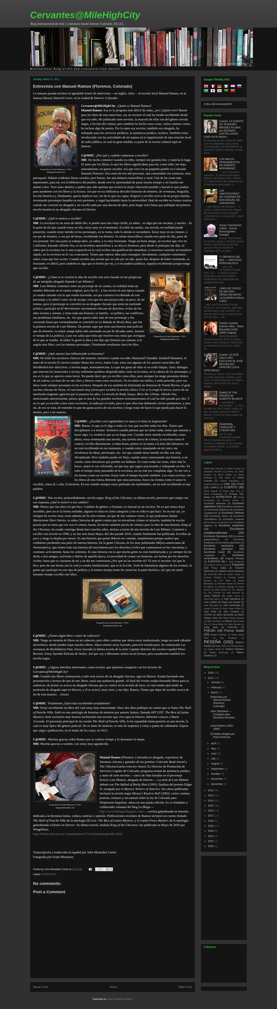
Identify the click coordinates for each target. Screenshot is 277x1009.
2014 (211, 800)
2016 (211, 810)
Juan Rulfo (210, 611)
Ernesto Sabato (230, 500)
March (215, 692)
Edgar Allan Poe (231, 491)
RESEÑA (212, 641)
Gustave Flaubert (212, 577)
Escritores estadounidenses (224, 530)
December (217, 784)
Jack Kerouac (233, 593)
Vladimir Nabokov (234, 649)
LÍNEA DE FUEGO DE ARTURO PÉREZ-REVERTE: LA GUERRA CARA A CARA (231, 294)
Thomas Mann (237, 646)
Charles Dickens (211, 484)
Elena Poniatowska (213, 494)
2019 (211, 825)
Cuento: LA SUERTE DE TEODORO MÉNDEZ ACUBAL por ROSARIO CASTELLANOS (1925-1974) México (223, 129)
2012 (211, 790)
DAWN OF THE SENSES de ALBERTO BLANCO (231, 395)
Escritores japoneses (229, 542)
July (213, 758)
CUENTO (230, 487)
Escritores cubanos (233, 519)
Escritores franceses (215, 536)
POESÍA (210, 630)
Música (228, 621)
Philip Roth (211, 627)
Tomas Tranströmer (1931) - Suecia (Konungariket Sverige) (230, 230)
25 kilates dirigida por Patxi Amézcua (222, 735)
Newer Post (40, 987)
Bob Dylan (224, 478)
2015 (211, 805)
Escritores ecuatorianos (218, 522)
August (215, 763)
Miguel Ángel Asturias (233, 618)
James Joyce (233, 596)
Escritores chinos (219, 516)
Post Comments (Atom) (119, 999)
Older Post (185, 987)
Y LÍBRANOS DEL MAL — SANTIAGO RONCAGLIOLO (230, 260)
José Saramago (231, 605)
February (216, 687)
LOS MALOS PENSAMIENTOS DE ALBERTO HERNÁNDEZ (229, 164)
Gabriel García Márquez (231, 571)
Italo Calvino (221, 590)
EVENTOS (214, 561)
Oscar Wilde (217, 624)
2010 (211, 672)
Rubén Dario (221, 646)
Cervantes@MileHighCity (85, 15)
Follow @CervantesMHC (218, 104)
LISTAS (208, 614)
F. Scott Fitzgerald (235, 562)
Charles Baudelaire (229, 481)
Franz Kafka (218, 568)
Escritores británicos (218, 509)
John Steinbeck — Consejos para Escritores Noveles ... (222, 716)
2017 (211, 815)
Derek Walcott (211, 491)
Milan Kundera (214, 621)
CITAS (240, 483)
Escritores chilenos (233, 512)
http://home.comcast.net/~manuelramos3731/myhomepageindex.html (77, 834)
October (216, 773)
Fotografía (238, 564)
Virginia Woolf (214, 649)
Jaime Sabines (212, 596)
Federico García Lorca (217, 565)
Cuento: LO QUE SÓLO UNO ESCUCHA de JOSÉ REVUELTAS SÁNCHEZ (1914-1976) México (223, 362)
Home (113, 987)
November (217, 778)
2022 (211, 841)
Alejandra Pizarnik (212, 471)
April (214, 743)
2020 (211, 830)
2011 (211, 677)
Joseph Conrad (211, 608)
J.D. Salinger (238, 590)
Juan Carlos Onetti (231, 608)
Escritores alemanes (215, 503)
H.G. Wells (225, 580)
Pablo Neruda (234, 624)
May (213, 748)
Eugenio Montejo (234, 558)
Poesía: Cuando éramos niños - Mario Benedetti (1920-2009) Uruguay (231, 328)
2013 (211, 795)
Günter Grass (233, 574)
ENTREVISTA (49, 874)
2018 (211, 820)
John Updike (210, 602)
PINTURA (232, 627)
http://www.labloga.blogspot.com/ (122, 811)
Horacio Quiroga (226, 587)
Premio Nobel (234, 630)
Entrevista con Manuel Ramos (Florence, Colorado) (82, 86)
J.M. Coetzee (214, 593)
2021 (211, 836)
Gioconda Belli (215, 574)
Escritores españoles (231, 525)
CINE (227, 483)
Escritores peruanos (218, 548)
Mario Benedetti (225, 614)
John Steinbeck (232, 599)
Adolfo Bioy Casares (213, 468)
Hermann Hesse (225, 583)
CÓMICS (214, 487)
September (217, 768)
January (216, 682)
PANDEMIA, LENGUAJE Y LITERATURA (227, 427)
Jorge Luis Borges (230, 602)
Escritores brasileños (233, 506)
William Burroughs (218, 652)
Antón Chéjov (225, 475)
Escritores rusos (214, 551)
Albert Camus (234, 468)
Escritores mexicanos (219, 545)
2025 (211, 846)
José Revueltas (211, 605)
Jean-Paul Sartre (212, 599)
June (214, 753)
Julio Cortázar (231, 611)
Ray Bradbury (228, 638)
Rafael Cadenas (219, 635)
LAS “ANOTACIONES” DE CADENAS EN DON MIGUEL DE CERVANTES (229, 197)
